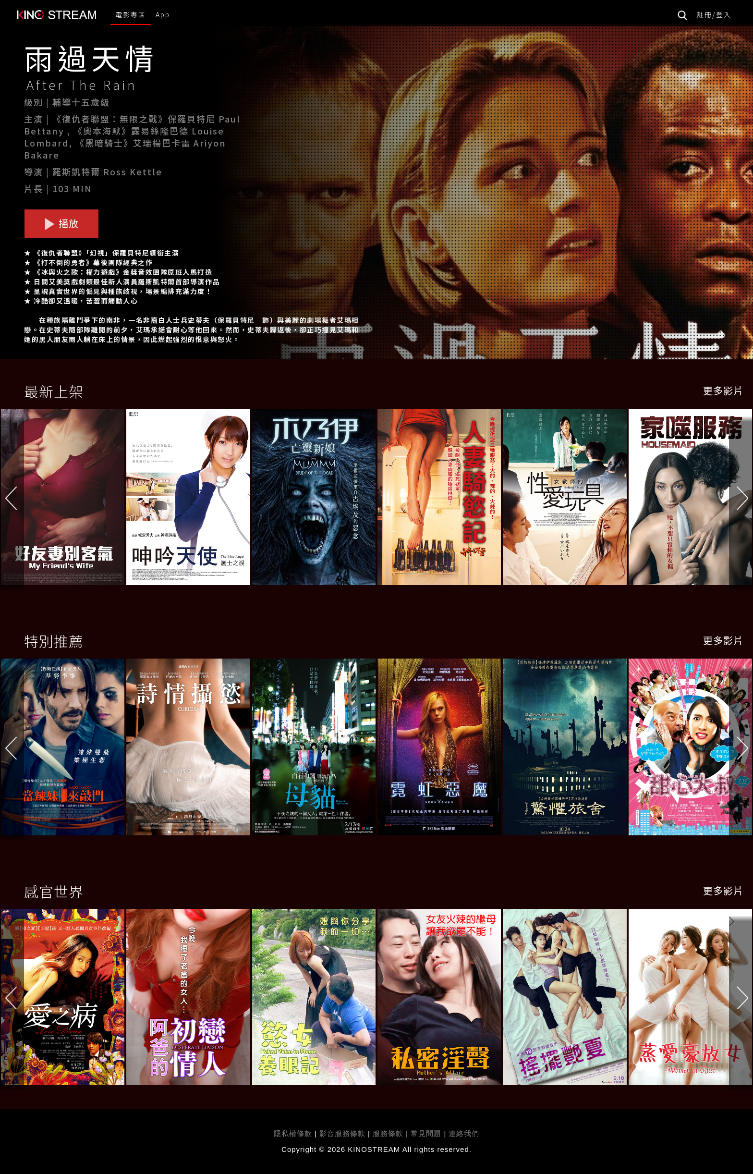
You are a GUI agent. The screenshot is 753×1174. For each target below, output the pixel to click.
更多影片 (723, 390)
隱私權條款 (293, 1133)
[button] (741, 499)
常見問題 (426, 1133)
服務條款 (389, 1133)
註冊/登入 (714, 14)
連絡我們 (464, 1133)
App (163, 14)
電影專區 (130, 14)
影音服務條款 (342, 1133)
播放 (61, 223)
